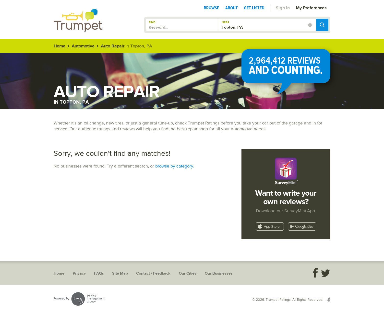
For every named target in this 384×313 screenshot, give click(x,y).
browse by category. (174, 166)
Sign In (283, 8)
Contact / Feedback (153, 273)
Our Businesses (219, 273)
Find (152, 22)
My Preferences (311, 8)
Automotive (83, 46)
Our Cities (187, 273)
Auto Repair (112, 46)
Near (225, 22)
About (231, 8)
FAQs (99, 273)
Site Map (120, 273)
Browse (211, 8)
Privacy (79, 273)
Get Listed (254, 8)
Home (59, 46)
